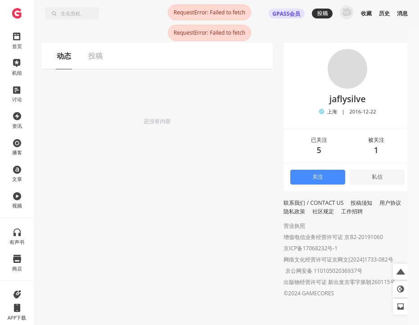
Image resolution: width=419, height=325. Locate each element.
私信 (377, 177)
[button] (401, 272)
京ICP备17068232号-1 (311, 248)
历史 (384, 13)
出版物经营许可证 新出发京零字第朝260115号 (339, 283)
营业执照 (294, 226)
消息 (402, 13)
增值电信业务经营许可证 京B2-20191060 (333, 237)
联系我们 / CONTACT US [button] (313, 203)
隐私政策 (294, 211)
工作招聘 (352, 211)
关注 (317, 177)
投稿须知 (361, 203)
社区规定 (323, 211)
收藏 (366, 13)
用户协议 (390, 203)
